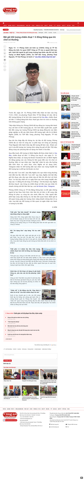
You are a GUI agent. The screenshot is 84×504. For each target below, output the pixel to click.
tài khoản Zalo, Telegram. (46, 186)
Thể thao (69, 25)
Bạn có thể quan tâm (67, 142)
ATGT (46, 32)
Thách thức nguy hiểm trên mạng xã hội (48, 398)
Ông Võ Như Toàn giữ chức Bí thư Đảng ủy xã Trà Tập (76, 164)
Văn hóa (50, 25)
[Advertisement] (51, 10)
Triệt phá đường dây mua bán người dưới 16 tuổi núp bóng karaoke (75, 147)
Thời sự (5, 25)
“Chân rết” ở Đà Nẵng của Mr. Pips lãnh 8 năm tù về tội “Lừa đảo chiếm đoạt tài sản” (75, 134)
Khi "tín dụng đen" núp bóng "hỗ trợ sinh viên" (75, 106)
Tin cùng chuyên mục (9, 367)
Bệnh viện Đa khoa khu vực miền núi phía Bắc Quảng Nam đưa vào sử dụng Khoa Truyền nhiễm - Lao (70, 184)
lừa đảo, (45, 117)
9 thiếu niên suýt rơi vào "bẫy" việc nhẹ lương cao (11, 398)
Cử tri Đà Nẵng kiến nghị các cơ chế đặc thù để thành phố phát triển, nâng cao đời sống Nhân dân (75, 156)
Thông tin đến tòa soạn (71, 424)
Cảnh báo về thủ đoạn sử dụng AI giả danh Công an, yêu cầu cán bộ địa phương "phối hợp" (75, 125)
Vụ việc (50, 32)
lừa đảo (19, 349)
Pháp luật (28, 25)
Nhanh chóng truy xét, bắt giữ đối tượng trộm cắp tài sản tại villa (23, 330)
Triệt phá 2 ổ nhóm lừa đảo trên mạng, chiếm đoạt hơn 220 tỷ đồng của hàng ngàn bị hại (75, 116)
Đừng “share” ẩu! (7, 380)
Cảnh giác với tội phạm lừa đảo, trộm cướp (28, 313)
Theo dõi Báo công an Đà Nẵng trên (45, 345)
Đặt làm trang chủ (54, 424)
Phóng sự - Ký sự (39, 25)
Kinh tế (45, 25)
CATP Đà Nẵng (9, 349)
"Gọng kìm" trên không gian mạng (29, 380)
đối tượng (24, 349)
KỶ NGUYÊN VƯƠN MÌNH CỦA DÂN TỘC (53, 29)
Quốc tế (63, 25)
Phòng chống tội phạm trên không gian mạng (26, 32)
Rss (67, 426)
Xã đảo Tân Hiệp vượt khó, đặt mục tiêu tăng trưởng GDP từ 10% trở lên (75, 173)
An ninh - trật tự (11, 25)
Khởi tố (14, 349)
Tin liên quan (65, 93)
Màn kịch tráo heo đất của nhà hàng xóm (18, 326)
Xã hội (33, 25)
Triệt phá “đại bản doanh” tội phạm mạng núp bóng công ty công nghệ (75, 98)
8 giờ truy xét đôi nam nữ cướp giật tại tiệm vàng (20, 334)
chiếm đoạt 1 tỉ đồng (46, 349)
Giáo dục (59, 25)
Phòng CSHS (30, 349)
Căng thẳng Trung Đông (40, 29)
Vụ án (54, 32)
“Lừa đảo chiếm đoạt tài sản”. (45, 57)
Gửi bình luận (7, 360)
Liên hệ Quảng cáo (54, 426)
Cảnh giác (41, 32)
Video (73, 25)
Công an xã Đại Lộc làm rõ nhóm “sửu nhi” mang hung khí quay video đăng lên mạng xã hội (48, 382)
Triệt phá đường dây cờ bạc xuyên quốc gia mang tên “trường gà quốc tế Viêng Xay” (30, 399)
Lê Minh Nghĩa (38, 349)
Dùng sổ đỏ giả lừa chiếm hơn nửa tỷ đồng (18, 317)
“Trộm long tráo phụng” (13, 321)
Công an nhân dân (21, 25)
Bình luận (6, 363)
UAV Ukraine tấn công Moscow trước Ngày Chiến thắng (75, 192)
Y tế (54, 25)
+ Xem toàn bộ (9, 338)
